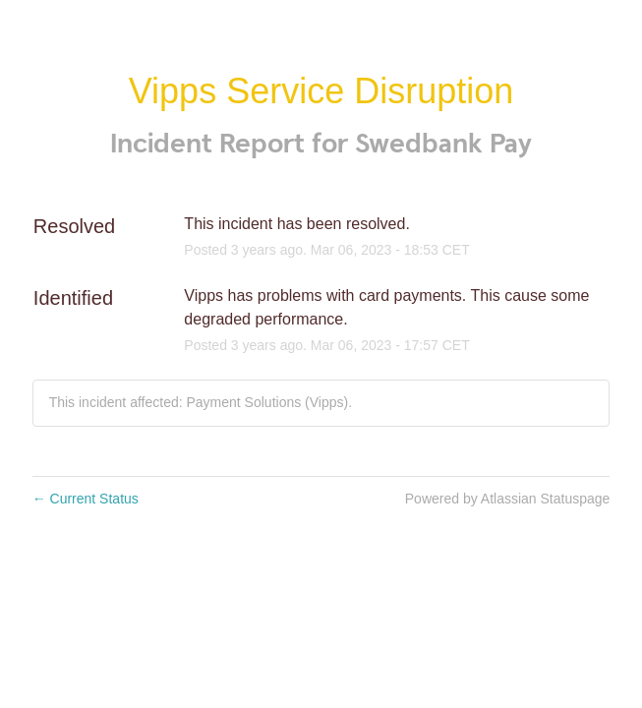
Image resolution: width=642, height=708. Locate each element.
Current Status (85, 498)
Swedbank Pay (443, 144)
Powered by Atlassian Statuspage (508, 498)
